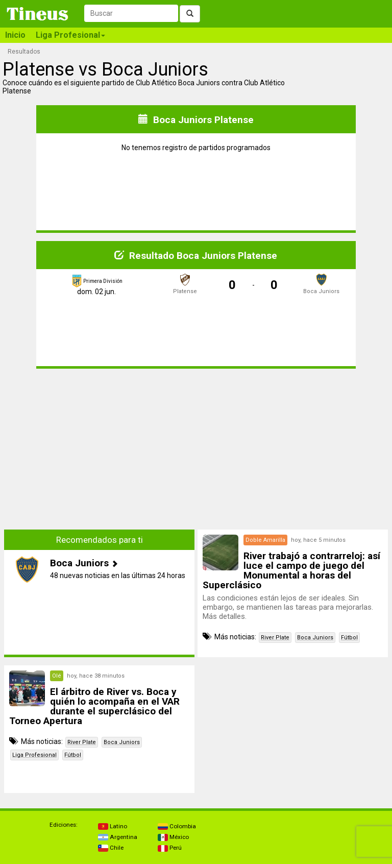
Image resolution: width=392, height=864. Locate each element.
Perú (170, 847)
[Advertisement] (99, 448)
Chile (111, 847)
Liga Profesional (34, 755)
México (173, 837)
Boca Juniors (315, 637)
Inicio (15, 35)
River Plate (275, 637)
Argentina (117, 837)
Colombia (177, 826)
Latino (112, 826)
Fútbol (349, 637)
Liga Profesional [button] (70, 35)
